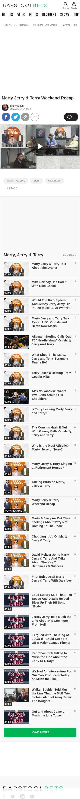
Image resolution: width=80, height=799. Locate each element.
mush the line (16, 181)
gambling (54, 181)
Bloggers (49, 14)
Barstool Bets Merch (45, 25)
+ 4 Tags (12, 188)
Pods (33, 15)
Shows (64, 14)
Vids (21, 15)
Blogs (7, 15)
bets (36, 181)
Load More (40, 732)
